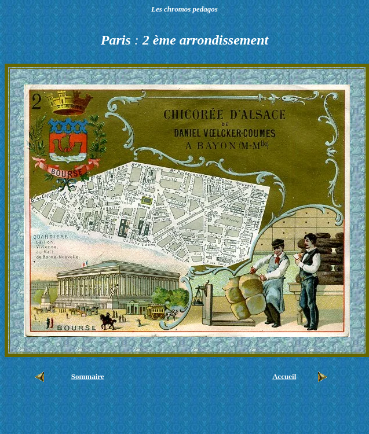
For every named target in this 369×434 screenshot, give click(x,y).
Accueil (284, 376)
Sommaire (87, 376)
